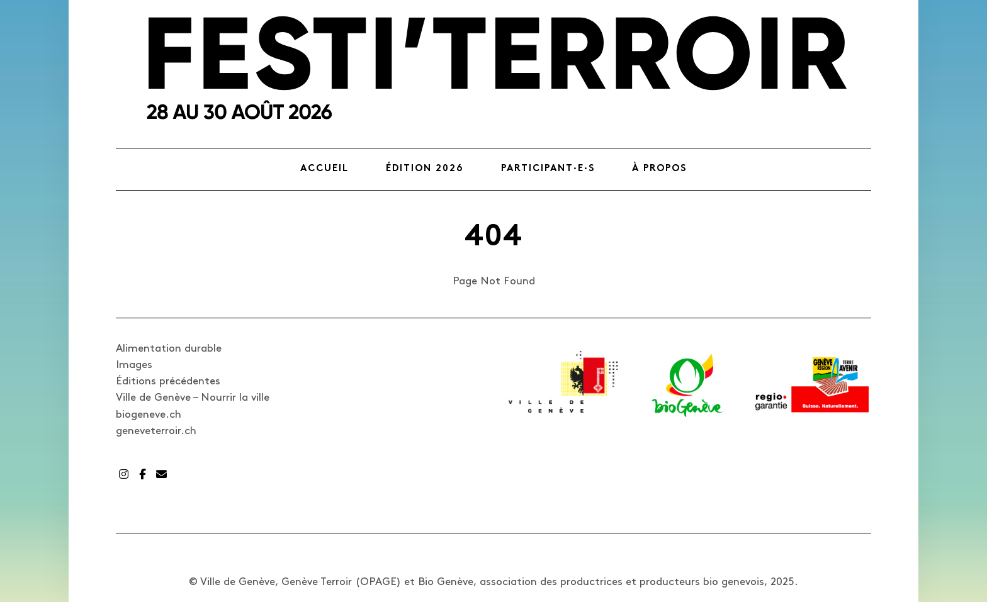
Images (134, 365)
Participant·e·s (548, 169)
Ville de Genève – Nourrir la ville (192, 398)
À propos (659, 169)
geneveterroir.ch (156, 431)
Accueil (324, 169)
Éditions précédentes (168, 381)
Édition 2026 (425, 169)
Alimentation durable (169, 348)
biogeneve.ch (148, 415)
